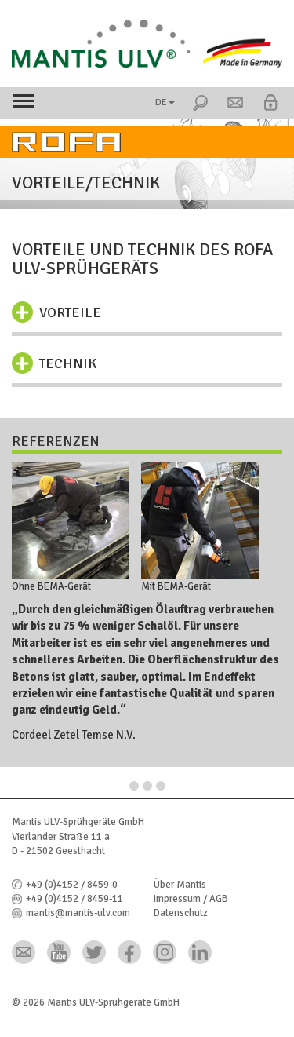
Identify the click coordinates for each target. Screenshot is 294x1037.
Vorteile (70, 312)
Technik (67, 363)
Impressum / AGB (191, 899)
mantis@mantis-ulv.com (78, 913)
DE (165, 102)
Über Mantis (180, 884)
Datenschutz (181, 913)
